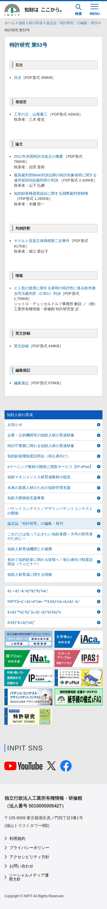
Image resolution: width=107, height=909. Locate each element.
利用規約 (17, 838)
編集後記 (21, 383)
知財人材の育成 (31, 23)
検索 (78, 10)
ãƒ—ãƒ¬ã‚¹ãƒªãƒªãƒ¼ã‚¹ (27, 591)
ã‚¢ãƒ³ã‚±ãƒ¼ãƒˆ (21, 622)
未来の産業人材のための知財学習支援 (38, 487)
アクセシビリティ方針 (29, 857)
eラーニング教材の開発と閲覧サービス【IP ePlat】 (50, 467)
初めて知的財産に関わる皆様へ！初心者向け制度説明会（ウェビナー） (50, 561)
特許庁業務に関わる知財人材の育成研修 (40, 446)
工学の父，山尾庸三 (31, 114)
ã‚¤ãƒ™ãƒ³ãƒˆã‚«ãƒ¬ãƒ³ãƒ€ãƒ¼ (34, 612)
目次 (17, 77)
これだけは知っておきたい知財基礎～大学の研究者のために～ (50, 536)
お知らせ (14, 424)
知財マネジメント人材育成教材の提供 (38, 477)
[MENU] (94, 9)
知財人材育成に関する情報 (29, 574)
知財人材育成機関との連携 (29, 549)
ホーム (10, 23)
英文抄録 (21, 346)
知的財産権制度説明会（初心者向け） (38, 456)
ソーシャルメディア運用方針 (29, 877)
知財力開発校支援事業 (26, 498)
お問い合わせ (21, 866)
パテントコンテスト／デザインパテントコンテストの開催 (50, 510)
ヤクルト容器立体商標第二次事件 (42, 241)
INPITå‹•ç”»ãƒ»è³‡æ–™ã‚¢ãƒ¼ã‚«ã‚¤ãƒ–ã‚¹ (43, 601)
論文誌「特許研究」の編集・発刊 (72, 23)
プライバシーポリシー (29, 848)
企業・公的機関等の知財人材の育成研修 (40, 435)
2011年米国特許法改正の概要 (38, 156)
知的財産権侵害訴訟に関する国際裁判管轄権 (51, 193)
